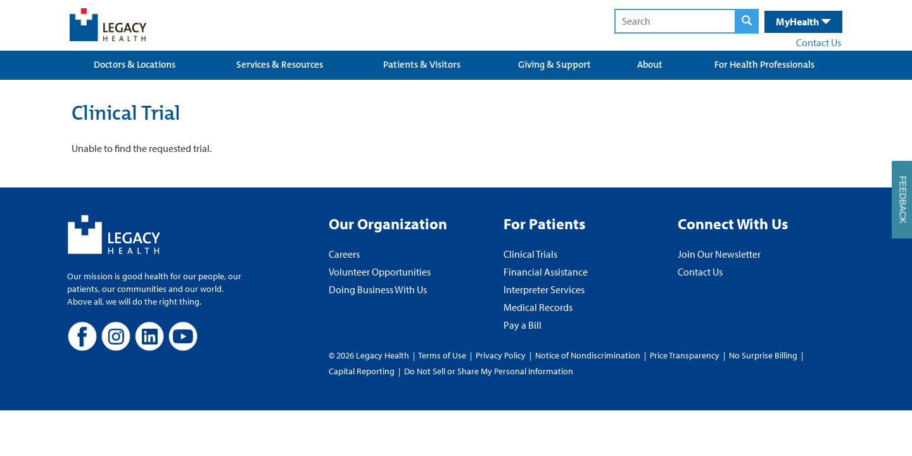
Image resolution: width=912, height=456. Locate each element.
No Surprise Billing (763, 355)
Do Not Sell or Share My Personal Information (488, 371)
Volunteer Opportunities (380, 271)
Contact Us (818, 42)
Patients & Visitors (421, 64)
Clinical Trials (530, 254)
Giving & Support (554, 64)
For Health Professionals (764, 64)
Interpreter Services (544, 289)
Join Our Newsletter (719, 254)
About (649, 64)
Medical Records (538, 307)
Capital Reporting (362, 371)
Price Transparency (684, 355)
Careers (344, 254)
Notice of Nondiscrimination (587, 355)
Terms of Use (443, 355)
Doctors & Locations (134, 64)
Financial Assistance (546, 271)
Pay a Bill (523, 325)
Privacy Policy (501, 355)
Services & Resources (279, 64)
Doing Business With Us (378, 289)
